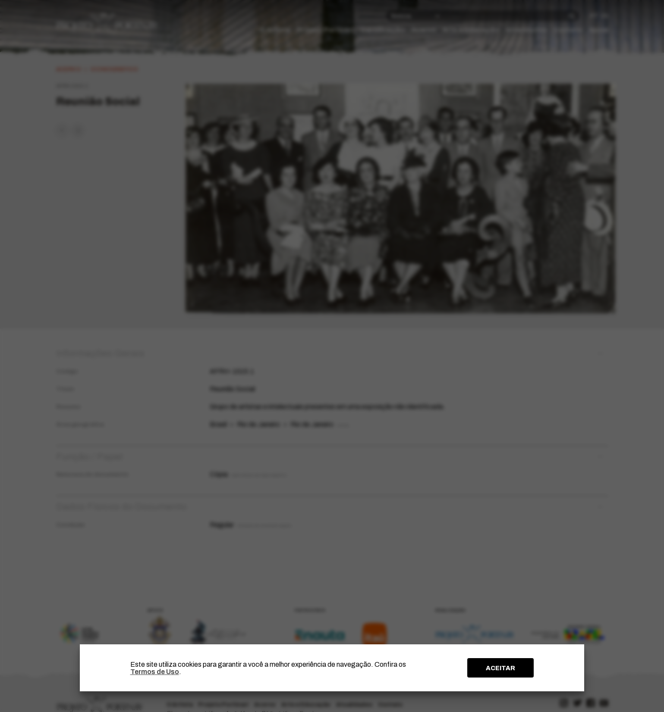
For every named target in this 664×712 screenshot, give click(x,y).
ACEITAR (500, 668)
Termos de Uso (154, 671)
